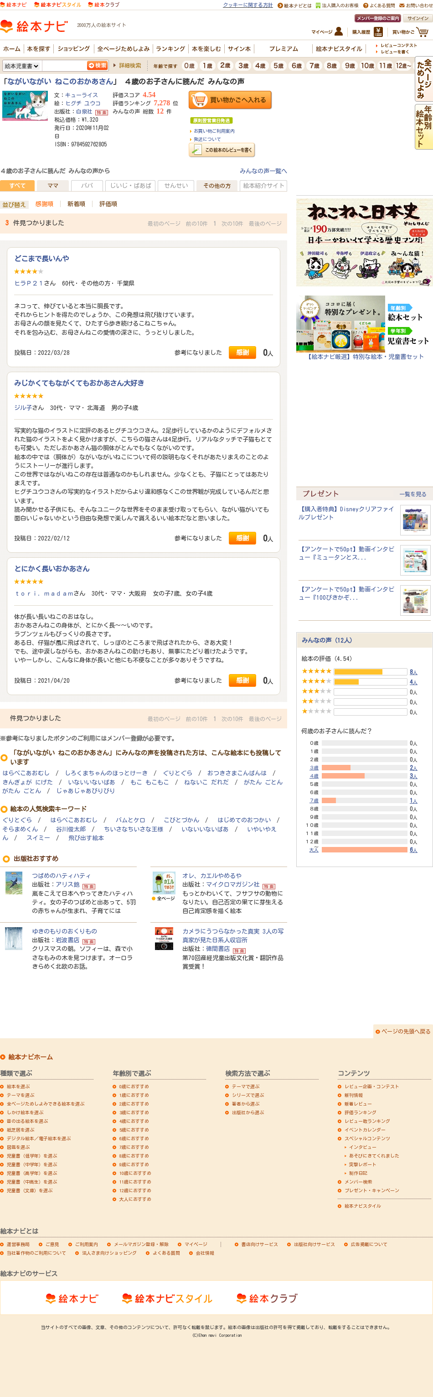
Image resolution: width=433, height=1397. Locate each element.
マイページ (196, 1244)
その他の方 (217, 185)
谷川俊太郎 (71, 829)
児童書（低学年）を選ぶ (32, 1155)
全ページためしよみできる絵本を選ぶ (45, 1103)
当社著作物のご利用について (36, 1253)
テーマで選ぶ (245, 1086)
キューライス (81, 95)
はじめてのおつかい (244, 820)
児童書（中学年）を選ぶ (32, 1164)
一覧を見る (413, 494)
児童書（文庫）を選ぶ (29, 1190)
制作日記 (358, 1173)
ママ (52, 185)
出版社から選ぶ (248, 1112)
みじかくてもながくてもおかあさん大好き (79, 383)
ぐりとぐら (177, 773)
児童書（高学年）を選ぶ (32, 1173)
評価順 (108, 204)
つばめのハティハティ (61, 875)
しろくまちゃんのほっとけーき (106, 773)
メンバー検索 (358, 1181)
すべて (17, 185)
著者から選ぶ (245, 1103)
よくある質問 (166, 1253)
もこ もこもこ (149, 782)
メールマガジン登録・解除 (141, 1244)
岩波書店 (67, 940)
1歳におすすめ (134, 1095)
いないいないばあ (91, 782)
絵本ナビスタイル (363, 1206)
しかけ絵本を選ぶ (25, 1112)
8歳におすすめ (134, 1155)
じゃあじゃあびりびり (85, 791)
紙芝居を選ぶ (20, 1129)
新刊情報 (354, 1095)
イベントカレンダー (365, 1129)
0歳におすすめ (134, 1086)
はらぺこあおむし (26, 773)
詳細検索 (130, 65)
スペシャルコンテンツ (367, 1138)
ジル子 (23, 408)
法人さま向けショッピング (109, 1253)
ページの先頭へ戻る (406, 1031)
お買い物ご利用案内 (214, 131)
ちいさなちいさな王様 (133, 829)
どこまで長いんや (41, 258)
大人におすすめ (135, 1199)
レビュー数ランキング (367, 1121)
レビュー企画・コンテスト (372, 1086)
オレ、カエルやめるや (212, 875)
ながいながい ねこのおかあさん (60, 81)
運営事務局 (18, 1244)
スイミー (38, 838)
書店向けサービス (260, 1244)
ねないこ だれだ (206, 782)
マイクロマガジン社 (232, 884)
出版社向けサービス (314, 1244)
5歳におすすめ (134, 1129)
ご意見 (52, 1244)
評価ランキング (360, 1112)
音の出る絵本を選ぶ (27, 1121)
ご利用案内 (86, 1244)
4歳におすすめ (134, 1121)
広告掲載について (369, 1244)
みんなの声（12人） (329, 640)
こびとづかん (181, 820)
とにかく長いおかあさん (51, 568)
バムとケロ (130, 820)
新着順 (76, 204)
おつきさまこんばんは (237, 773)
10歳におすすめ (135, 1173)
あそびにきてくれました (374, 1155)
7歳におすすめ (134, 1147)
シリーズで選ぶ (248, 1095)
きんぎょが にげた (27, 782)
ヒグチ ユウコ (83, 103)
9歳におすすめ (134, 1164)
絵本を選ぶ (18, 1086)
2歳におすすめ (134, 1103)
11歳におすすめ (135, 1181)
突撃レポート (362, 1164)
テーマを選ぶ (20, 1095)
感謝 (242, 352)
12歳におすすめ (135, 1190)
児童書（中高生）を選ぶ (32, 1181)
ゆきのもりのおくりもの (64, 931)
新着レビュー (358, 1103)
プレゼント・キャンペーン (372, 1190)
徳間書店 (218, 948)
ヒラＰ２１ (29, 283)
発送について (207, 139)
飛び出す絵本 (86, 838)
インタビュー (362, 1147)
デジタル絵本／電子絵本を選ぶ (39, 1138)
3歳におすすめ (134, 1112)
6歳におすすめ (134, 1138)
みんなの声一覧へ (263, 171)
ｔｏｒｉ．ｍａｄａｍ (43, 593)
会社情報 (205, 1253)
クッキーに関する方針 (248, 4)
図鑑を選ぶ (18, 1147)
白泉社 (84, 111)
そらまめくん (20, 829)
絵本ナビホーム (30, 1057)
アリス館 (67, 884)
